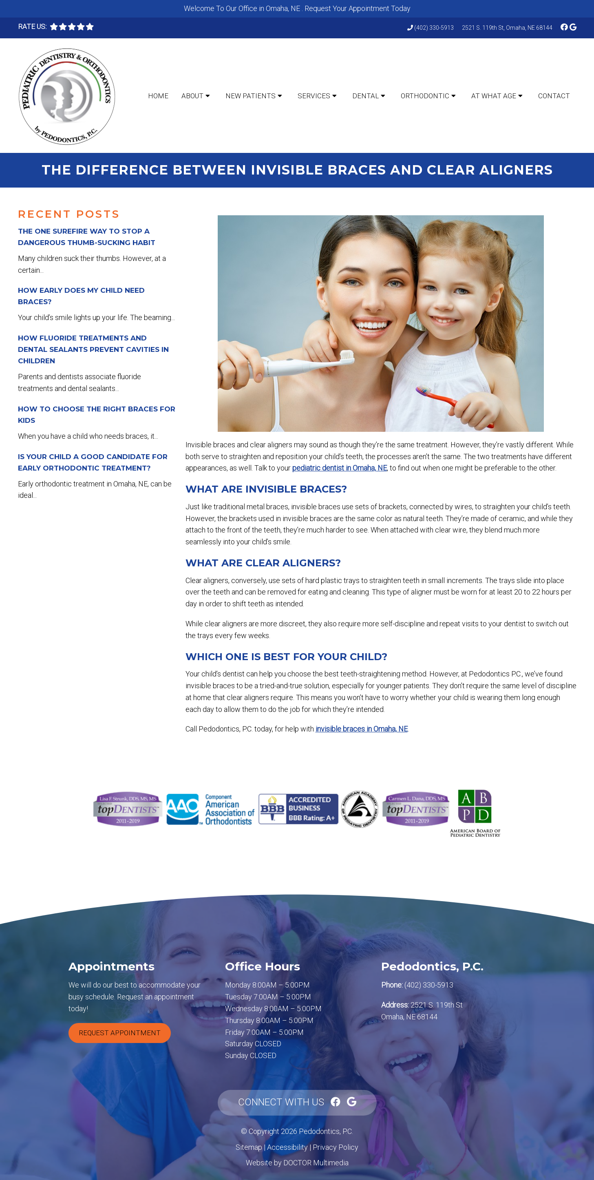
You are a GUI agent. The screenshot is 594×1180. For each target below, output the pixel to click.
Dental (365, 96)
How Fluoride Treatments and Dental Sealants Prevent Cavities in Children (93, 349)
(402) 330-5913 (434, 27)
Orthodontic (425, 96)
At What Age (493, 96)
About (192, 96)
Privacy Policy (335, 1147)
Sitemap (249, 1147)
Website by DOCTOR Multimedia (297, 1162)
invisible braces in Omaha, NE (362, 729)
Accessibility (287, 1147)
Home (158, 96)
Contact (554, 96)
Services (314, 96)
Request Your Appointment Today (358, 8)
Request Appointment (120, 1033)
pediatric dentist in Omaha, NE (339, 468)
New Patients (250, 96)
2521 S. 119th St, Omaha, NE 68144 (507, 27)
